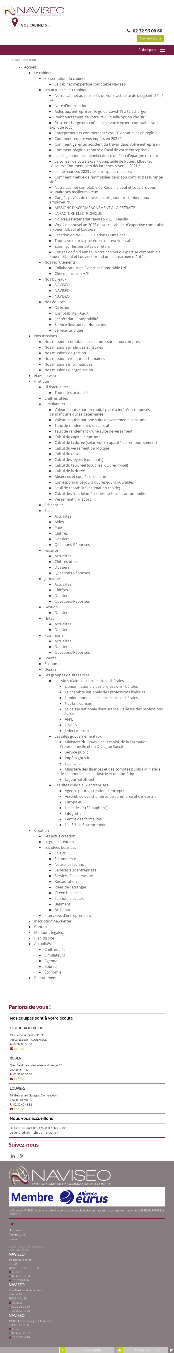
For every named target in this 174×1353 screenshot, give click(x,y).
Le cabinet (43, 72)
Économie (52, 663)
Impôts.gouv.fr (77, 757)
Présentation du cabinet (65, 78)
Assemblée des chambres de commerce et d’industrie (111, 796)
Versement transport (73, 499)
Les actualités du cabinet (65, 89)
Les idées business (60, 847)
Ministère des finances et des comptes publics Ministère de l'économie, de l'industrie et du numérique (110, 771)
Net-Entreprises (78, 703)
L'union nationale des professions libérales (101, 686)
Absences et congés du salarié (80, 476)
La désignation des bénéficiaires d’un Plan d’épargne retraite (106, 155)
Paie (58, 527)
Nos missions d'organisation (68, 369)
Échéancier (53, 504)
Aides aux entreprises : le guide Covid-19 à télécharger (101, 111)
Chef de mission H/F (72, 273)
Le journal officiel (79, 779)
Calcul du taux (67, 453)
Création (41, 830)
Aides (59, 521)
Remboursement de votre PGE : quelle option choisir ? (101, 117)
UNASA (71, 724)
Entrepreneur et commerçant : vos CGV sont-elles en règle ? (106, 132)
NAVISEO (62, 284)
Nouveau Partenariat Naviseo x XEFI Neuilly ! (92, 219)
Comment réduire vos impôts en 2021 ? (88, 138)
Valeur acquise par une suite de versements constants (101, 419)
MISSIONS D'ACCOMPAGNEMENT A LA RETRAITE (95, 207)
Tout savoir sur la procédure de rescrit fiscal (92, 240)
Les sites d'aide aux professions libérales (89, 680)
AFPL (69, 719)
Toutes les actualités (72, 392)
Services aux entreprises (75, 870)
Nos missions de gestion (65, 352)
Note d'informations (72, 105)
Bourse (50, 658)
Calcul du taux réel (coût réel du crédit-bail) (91, 465)
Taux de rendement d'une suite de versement (94, 431)
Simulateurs (54, 403)
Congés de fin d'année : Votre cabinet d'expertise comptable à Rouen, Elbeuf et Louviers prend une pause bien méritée (104, 254)
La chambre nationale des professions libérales (105, 692)
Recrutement (45, 977)
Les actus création (59, 836)
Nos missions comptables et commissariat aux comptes (92, 341)
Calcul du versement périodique (82, 448)
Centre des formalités (83, 819)
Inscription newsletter (53, 921)
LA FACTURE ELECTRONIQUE (78, 213)
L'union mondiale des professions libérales (101, 697)
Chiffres (61, 533)
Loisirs (60, 853)
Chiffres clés (54, 949)
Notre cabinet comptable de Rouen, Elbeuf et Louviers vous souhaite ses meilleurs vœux (102, 189)
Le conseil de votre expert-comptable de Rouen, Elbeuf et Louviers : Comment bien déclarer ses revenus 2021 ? (100, 163)
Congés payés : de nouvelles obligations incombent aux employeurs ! (99, 200)
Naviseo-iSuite (151, 38)
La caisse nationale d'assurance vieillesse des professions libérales (111, 711)
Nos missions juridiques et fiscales (73, 347)
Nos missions (45, 335)
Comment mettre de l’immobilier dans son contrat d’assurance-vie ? (106, 179)
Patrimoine (53, 635)
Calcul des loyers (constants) (79, 459)
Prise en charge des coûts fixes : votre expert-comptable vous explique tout (104, 125)
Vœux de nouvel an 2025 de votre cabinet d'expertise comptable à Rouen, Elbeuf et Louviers (106, 227)
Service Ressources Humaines (80, 324)
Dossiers (62, 538)
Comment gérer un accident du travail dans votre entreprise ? (107, 144)
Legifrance (73, 763)
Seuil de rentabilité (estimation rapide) (87, 487)
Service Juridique (69, 330)
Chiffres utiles (56, 398)
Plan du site (44, 938)
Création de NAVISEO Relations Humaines (90, 234)
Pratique (41, 381)
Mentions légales (48, 932)
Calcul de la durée (70, 470)
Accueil (30, 67)
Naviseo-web (45, 375)
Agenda (50, 960)
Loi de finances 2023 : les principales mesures (93, 171)
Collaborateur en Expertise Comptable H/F (91, 267)
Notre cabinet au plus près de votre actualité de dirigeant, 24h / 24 (106, 98)
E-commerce (65, 858)
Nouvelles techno (69, 864)
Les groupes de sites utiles (66, 675)
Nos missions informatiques (68, 364)
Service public (76, 752)
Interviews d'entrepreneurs (67, 915)
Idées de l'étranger (71, 887)
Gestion (51, 606)
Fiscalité (51, 550)
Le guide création (59, 841)
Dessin (50, 669)
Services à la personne (74, 875)
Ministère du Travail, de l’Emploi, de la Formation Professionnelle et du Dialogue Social (104, 744)
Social (49, 510)
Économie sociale (69, 898)
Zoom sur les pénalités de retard (82, 246)
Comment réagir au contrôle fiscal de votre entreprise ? (102, 149)
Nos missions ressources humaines (74, 358)
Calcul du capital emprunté (78, 436)
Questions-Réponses (72, 544)
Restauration (66, 881)
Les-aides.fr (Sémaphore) (86, 807)
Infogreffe (73, 813)
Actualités (63, 516)
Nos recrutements (60, 262)
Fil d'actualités (56, 386)
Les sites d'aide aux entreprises (81, 785)
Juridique (52, 578)
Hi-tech (50, 618)
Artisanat (62, 909)
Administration (18, 1234)
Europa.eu (73, 802)
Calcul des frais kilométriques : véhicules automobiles (100, 493)
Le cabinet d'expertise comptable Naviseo (90, 84)
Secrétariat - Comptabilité (76, 318)
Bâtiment (62, 904)
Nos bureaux (55, 279)
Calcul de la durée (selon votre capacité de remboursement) (106, 442)
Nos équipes (55, 301)
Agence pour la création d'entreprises (97, 790)
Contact (41, 926)
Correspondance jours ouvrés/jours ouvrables (94, 482)
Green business (68, 892)
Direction (62, 307)
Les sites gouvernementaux (78, 736)
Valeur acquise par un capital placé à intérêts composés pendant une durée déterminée (99, 412)
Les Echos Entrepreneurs (86, 824)
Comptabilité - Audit (72, 313)
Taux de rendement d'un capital (82, 425)
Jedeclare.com (77, 730)
